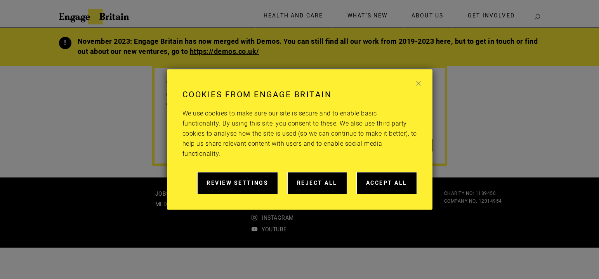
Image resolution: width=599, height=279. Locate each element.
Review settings (242, 186)
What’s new (367, 16)
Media (164, 204)
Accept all (391, 186)
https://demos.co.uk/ (224, 51)
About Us (427, 16)
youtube (274, 230)
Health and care (293, 16)
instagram (278, 218)
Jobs (162, 194)
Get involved (491, 16)
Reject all (322, 186)
